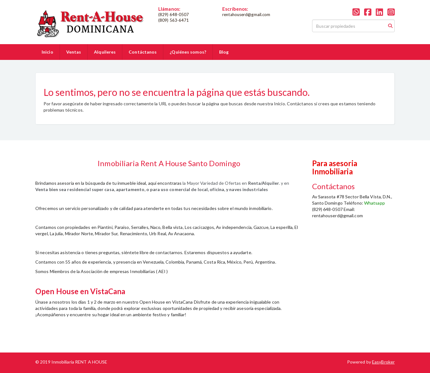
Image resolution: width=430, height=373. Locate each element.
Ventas (73, 52)
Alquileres (105, 52)
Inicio (47, 52)
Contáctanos (143, 52)
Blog (224, 52)
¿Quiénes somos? (188, 52)
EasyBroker (383, 361)
